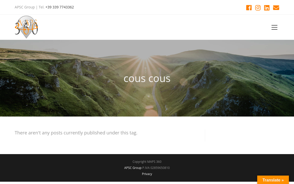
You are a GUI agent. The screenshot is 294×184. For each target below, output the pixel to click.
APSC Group (133, 168)
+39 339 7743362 (59, 7)
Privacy (147, 174)
